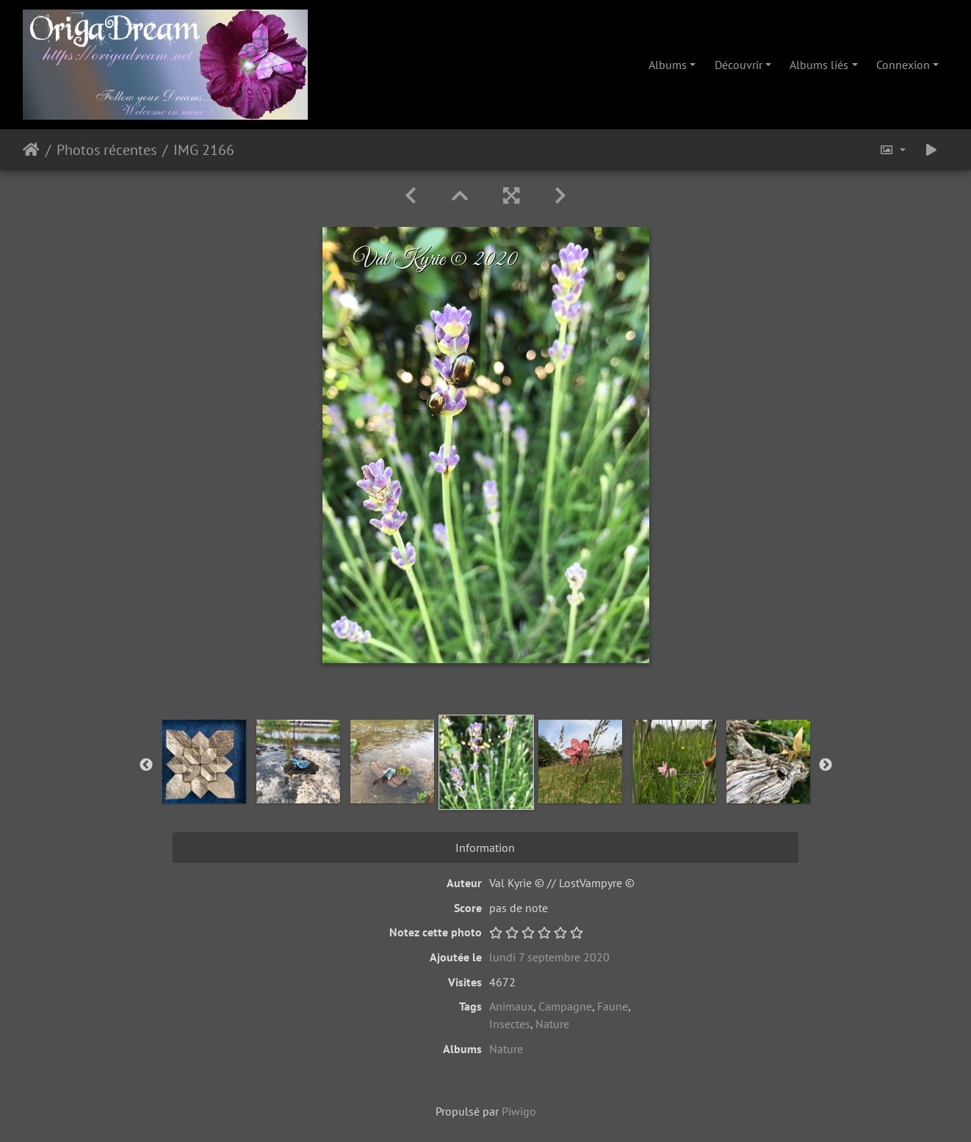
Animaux (511, 1006)
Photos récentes (106, 149)
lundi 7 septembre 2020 (549, 957)
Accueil (31, 150)
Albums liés (819, 64)
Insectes (509, 1023)
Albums (668, 64)
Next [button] (825, 765)
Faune (612, 1006)
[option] (204, 762)
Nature (552, 1023)
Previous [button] (146, 765)
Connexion (903, 64)
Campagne (565, 1006)
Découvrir (738, 64)
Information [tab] (485, 847)
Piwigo (519, 1111)
